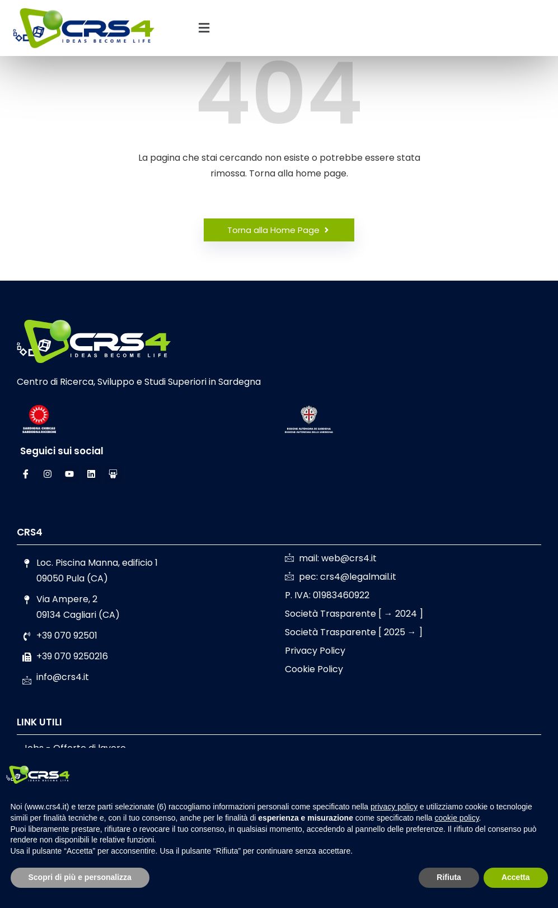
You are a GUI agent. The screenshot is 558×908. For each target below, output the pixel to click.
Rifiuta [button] (449, 877)
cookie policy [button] (456, 817)
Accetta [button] (515, 877)
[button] (203, 28)
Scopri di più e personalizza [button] (80, 877)
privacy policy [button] (394, 806)
